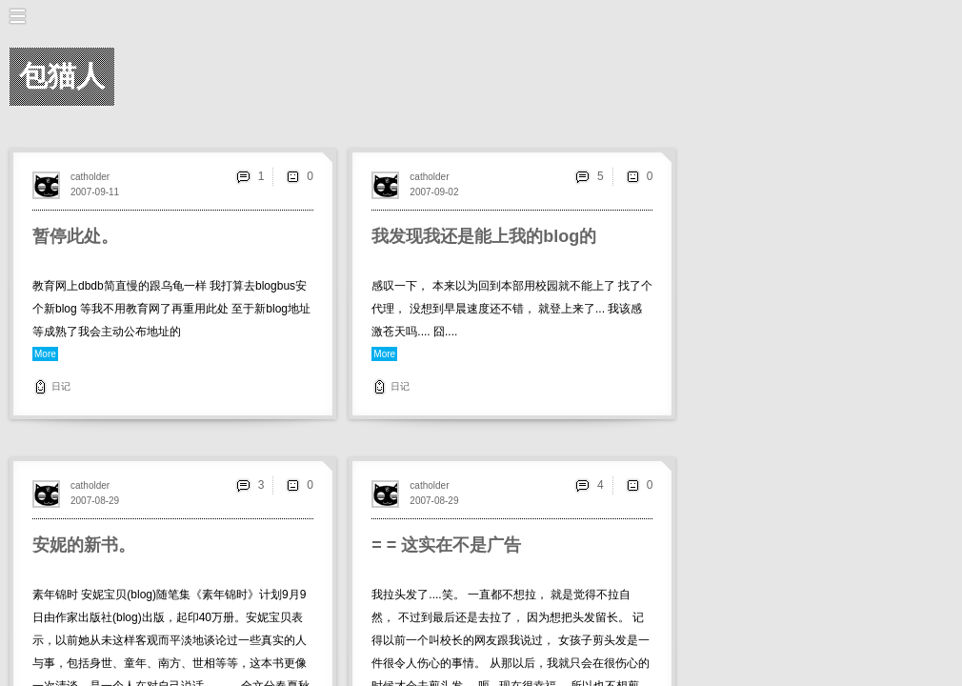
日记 (60, 386)
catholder (90, 177)
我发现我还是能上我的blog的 (483, 236)
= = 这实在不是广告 (446, 545)
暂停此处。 (75, 236)
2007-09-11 (94, 192)
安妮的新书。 (83, 545)
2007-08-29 (94, 500)
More (45, 354)
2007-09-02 (434, 192)
